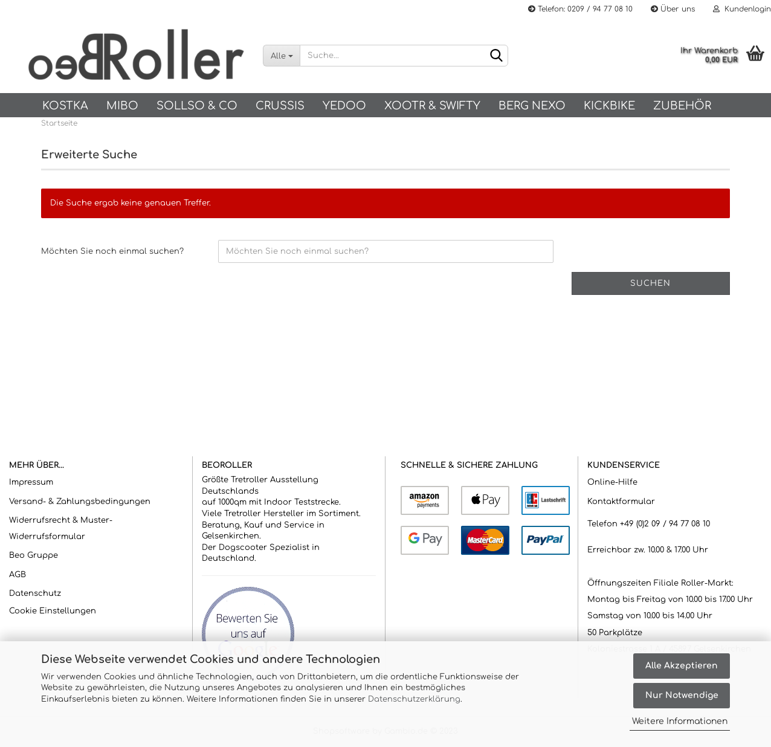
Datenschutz (35, 593)
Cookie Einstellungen (52, 611)
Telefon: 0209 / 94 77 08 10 (580, 9)
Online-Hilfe (612, 482)
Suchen (650, 283)
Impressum (31, 482)
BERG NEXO (532, 106)
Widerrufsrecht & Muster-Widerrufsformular (60, 528)
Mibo (122, 106)
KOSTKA (65, 106)
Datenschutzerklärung (414, 699)
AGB (17, 575)
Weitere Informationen (679, 721)
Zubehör (682, 106)
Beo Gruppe (33, 555)
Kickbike (609, 106)
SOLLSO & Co (196, 106)
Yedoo (344, 106)
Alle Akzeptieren (681, 665)
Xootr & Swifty (432, 106)
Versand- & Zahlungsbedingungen (79, 501)
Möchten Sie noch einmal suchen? (112, 251)
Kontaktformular (621, 501)
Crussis (280, 106)
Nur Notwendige (681, 695)
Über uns (673, 9)
